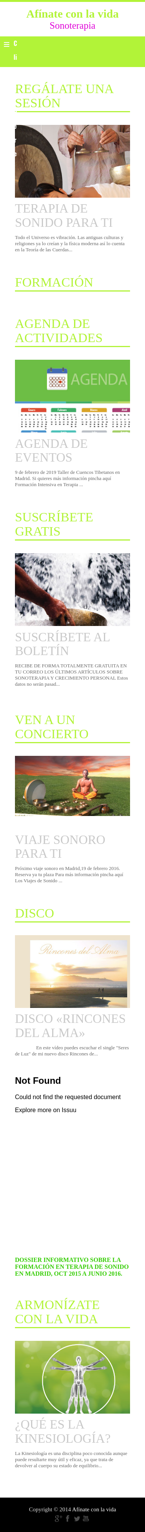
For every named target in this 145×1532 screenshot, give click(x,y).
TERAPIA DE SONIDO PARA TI (64, 215)
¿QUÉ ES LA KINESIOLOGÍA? (62, 1431)
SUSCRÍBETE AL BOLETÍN (62, 644)
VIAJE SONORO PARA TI (60, 846)
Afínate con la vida (94, 1509)
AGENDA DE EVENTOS (51, 450)
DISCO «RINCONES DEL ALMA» (70, 1025)
